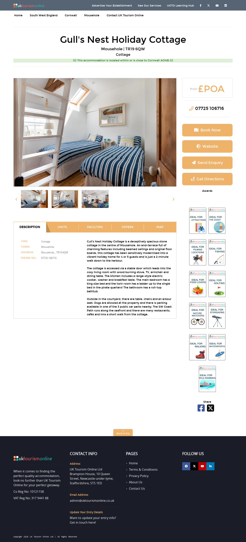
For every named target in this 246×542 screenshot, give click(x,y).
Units (62, 227)
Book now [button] (207, 130)
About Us (135, 482)
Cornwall (71, 15)
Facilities (95, 227)
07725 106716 (209, 108)
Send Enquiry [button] (207, 162)
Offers (127, 227)
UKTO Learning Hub (180, 5)
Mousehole (91, 15)
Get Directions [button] (207, 179)
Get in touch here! (83, 522)
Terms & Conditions (143, 469)
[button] (123, 432)
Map (159, 227)
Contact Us (137, 488)
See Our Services (149, 5)
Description (29, 227)
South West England (43, 15)
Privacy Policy (139, 476)
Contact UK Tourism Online (125, 15)
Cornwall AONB (160, 60)
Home (18, 15)
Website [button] (207, 146)
